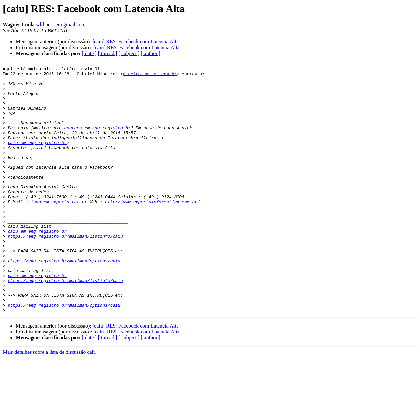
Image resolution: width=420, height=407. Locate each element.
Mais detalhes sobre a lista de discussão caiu (49, 401)
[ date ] (89, 53)
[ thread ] (107, 53)
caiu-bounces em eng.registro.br (91, 140)
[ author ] (150, 53)
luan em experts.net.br (59, 229)
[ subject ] (128, 53)
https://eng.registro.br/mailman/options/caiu (64, 300)
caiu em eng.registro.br (37, 158)
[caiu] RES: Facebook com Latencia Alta (136, 41)
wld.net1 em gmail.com (61, 24)
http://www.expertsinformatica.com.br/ (152, 229)
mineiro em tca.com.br (150, 75)
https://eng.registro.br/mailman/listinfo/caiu (65, 270)
